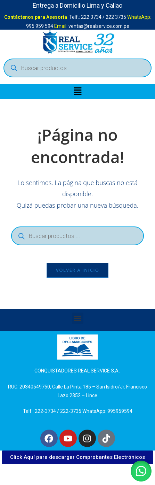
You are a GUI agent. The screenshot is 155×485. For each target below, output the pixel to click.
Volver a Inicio (77, 270)
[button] (77, 91)
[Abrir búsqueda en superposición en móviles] (77, 68)
